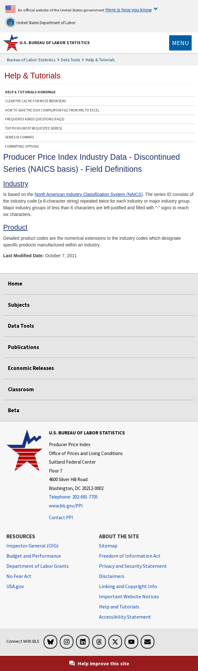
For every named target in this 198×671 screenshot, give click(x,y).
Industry (15, 184)
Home (15, 283)
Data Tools (70, 60)
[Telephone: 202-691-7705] (87, 497)
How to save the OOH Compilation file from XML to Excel (52, 110)
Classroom (21, 389)
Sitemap (108, 545)
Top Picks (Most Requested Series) (33, 128)
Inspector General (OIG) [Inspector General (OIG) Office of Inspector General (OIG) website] (32, 545)
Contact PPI (61, 517)
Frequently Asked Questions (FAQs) (34, 119)
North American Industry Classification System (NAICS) (89, 194)
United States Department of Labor (40, 22)
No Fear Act (18, 576)
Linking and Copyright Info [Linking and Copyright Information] (128, 586)
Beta (13, 410)
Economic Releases (31, 368)
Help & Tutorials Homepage (30, 92)
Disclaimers (111, 576)
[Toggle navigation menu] (180, 42)
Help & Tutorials (100, 60)
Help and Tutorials (119, 606)
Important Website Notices (129, 596)
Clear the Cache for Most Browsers (35, 101)
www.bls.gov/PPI (65, 506)
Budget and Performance (33, 556)
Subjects (19, 304)
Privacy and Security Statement (133, 566)
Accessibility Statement (125, 617)
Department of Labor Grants (37, 566)
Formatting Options (22, 146)
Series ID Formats (19, 137)
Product (15, 227)
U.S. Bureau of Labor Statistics (55, 42)
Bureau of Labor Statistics (31, 60)
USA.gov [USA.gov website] (15, 586)
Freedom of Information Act (130, 556)
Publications (23, 347)
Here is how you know (128, 9)
